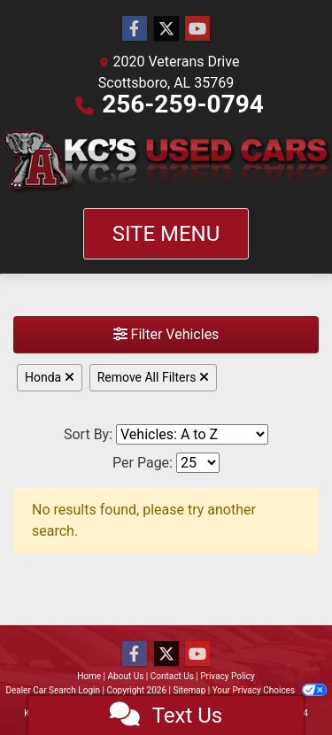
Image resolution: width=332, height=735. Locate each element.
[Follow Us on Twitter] (166, 29)
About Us (126, 676)
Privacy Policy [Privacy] (227, 676)
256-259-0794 (183, 104)
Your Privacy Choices (269, 690)
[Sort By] (192, 434)
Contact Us (172, 676)
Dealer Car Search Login (52, 690)
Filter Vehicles (166, 334)
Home (89, 676)
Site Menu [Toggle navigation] (166, 233)
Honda (49, 377)
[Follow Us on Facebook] (134, 29)
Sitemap (189, 690)
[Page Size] (198, 463)
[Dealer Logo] (166, 161)
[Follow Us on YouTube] (197, 29)
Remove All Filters (153, 377)
